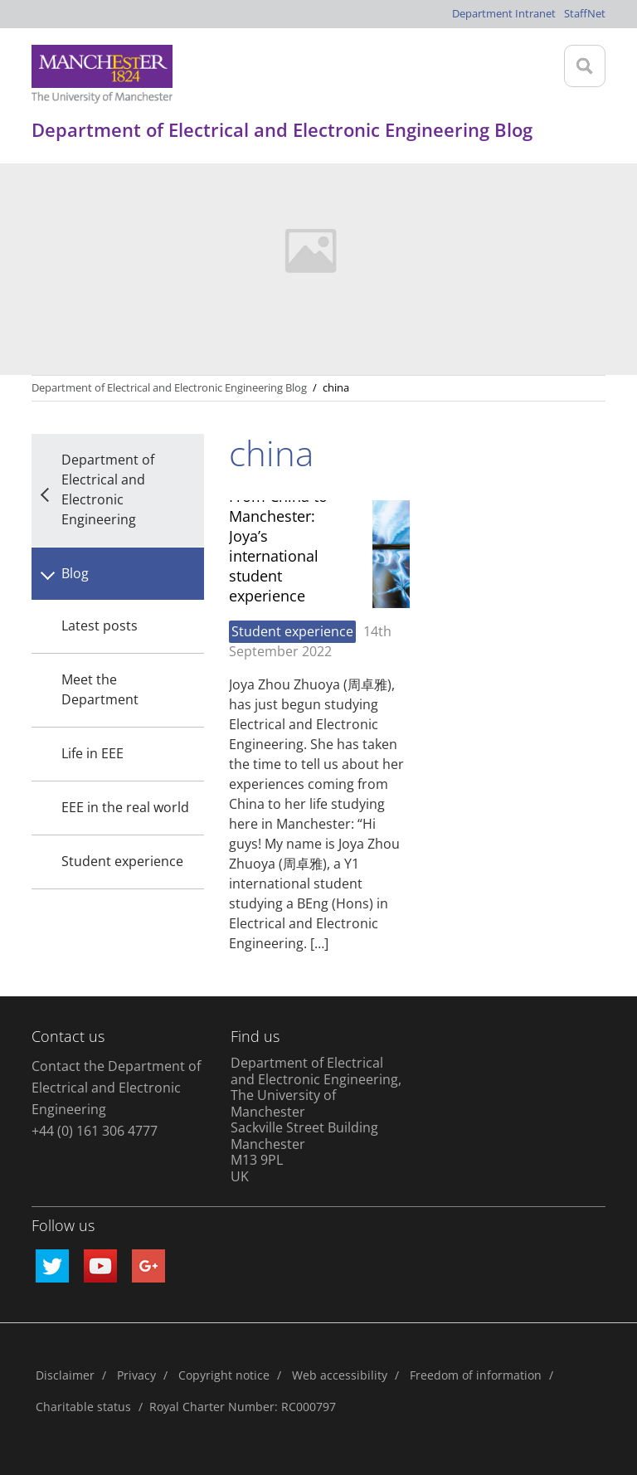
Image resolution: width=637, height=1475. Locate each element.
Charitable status (83, 1406)
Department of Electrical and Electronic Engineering (107, 489)
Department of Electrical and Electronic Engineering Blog (169, 387)
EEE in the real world (125, 807)
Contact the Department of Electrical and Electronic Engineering (116, 1087)
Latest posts (99, 625)
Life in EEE (92, 753)
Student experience (122, 861)
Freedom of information (476, 1375)
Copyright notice (224, 1375)
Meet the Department (100, 689)
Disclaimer (65, 1375)
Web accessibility (339, 1375)
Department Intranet (504, 13)
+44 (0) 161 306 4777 (95, 1131)
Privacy (136, 1375)
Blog (75, 573)
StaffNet (584, 13)
